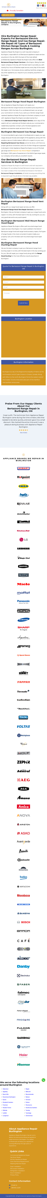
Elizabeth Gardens (8, 1102)
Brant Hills (6, 1094)
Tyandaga (28, 1113)
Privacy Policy (14, 1175)
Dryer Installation (15, 1166)
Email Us (14, 1185)
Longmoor (6, 1116)
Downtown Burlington (9, 1097)
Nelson (28, 1097)
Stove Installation (15, 1173)
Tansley (28, 1110)
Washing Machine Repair (18, 1163)
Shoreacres (29, 1105)
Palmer (28, 1102)
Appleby (5, 1092)
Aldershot (5, 1089)
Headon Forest (7, 1108)
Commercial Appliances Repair (20, 1155)
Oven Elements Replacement (19, 1161)
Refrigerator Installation (17, 1170)
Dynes (4, 1100)
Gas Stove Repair (15, 1157)
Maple (27, 1089)
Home (2, 18)
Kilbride (5, 1110)
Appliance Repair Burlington (33, 1196)
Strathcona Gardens (31, 1108)
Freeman (5, 1105)
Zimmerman (29, 1116)
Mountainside (30, 1094)
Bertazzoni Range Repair (11, 18)
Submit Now (23, 303)
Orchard (28, 1100)
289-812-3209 (15, 1188)
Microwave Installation (17, 1168)
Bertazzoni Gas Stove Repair (21, 150)
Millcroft (28, 1092)
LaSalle (5, 1113)
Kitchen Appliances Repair (18, 1159)
